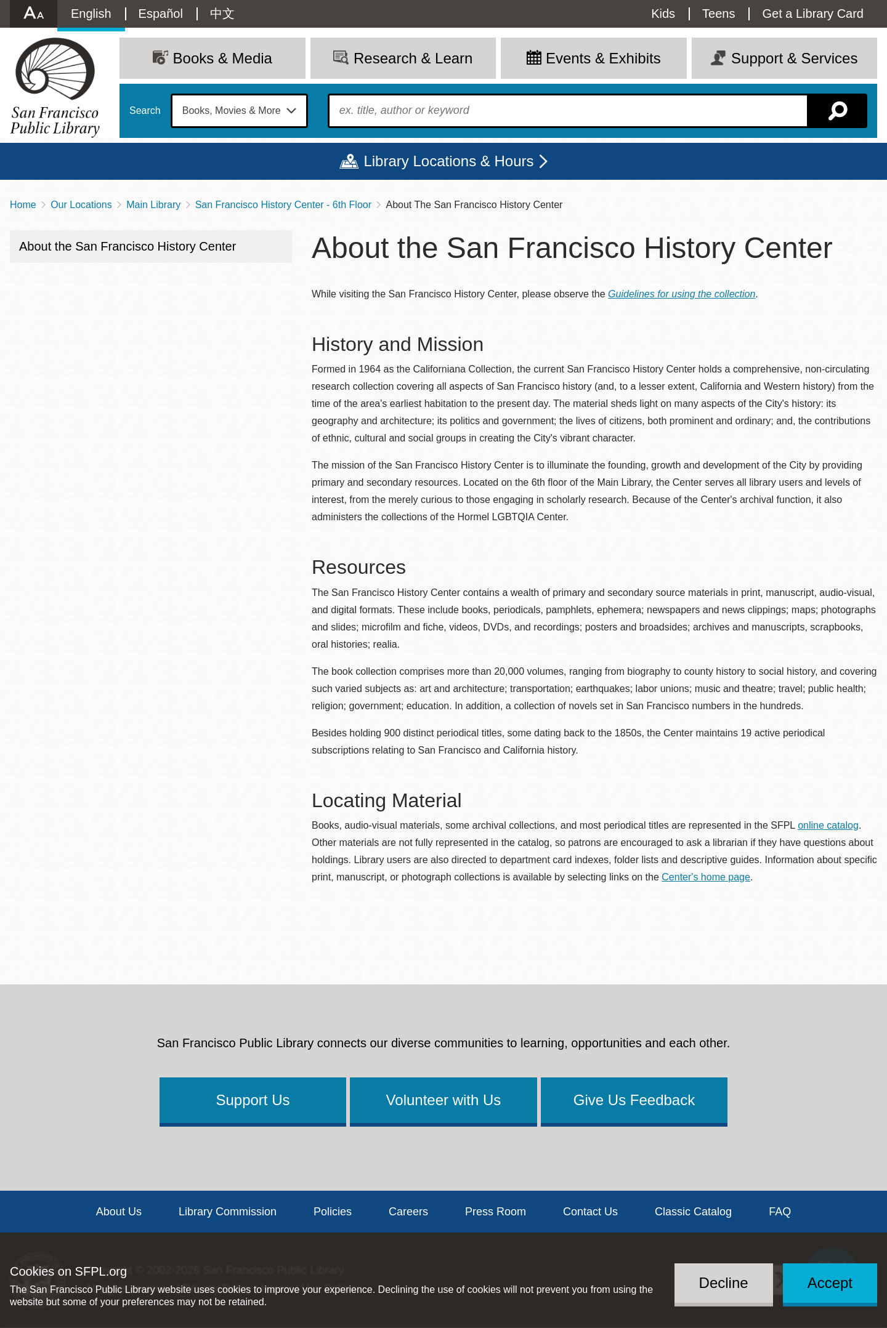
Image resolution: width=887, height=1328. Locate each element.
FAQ (780, 1211)
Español (161, 13)
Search (145, 111)
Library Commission (228, 1211)
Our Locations (81, 204)
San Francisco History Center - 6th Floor (283, 204)
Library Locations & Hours (448, 161)
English (91, 13)
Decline (723, 1282)
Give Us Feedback (634, 1100)
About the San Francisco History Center (127, 246)
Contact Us (590, 1211)
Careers (408, 1211)
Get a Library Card (813, 13)
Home (23, 204)
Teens (718, 13)
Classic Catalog (693, 1211)
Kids (663, 13)
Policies (333, 1211)
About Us (119, 1211)
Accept (830, 1282)
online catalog (828, 825)
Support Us (253, 1100)
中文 (222, 13)
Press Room (495, 1211)
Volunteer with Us (443, 1100)
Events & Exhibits (603, 58)
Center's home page (706, 877)
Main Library (153, 204)
